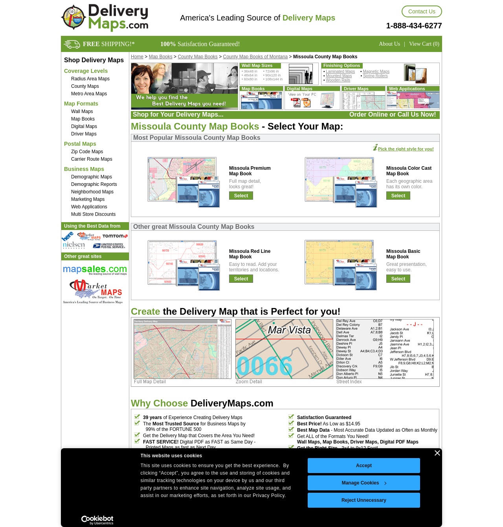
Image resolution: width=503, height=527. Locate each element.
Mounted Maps (339, 76)
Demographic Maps (91, 177)
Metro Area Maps (89, 93)
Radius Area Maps (90, 79)
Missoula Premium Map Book (250, 170)
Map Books (83, 119)
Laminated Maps (340, 71)
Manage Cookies (364, 483)
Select (241, 196)
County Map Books (197, 56)
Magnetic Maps (376, 71)
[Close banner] (437, 453)
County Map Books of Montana (255, 56)
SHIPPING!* (109, 44)
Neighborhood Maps (92, 192)
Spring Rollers (375, 76)
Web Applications (89, 207)
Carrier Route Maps (91, 159)
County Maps (85, 86)
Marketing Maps (88, 199)
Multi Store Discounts (93, 214)
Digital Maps (84, 126)
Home (137, 56)
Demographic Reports (94, 184)
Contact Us (421, 11)
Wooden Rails (338, 80)
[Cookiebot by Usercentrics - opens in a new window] (97, 520)
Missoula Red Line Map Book (249, 254)
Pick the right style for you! (406, 149)
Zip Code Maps (87, 151)
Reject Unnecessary (363, 500)
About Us (389, 44)
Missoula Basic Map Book (403, 254)
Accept (364, 465)
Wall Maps (82, 111)
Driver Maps (84, 134)
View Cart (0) (424, 44)
